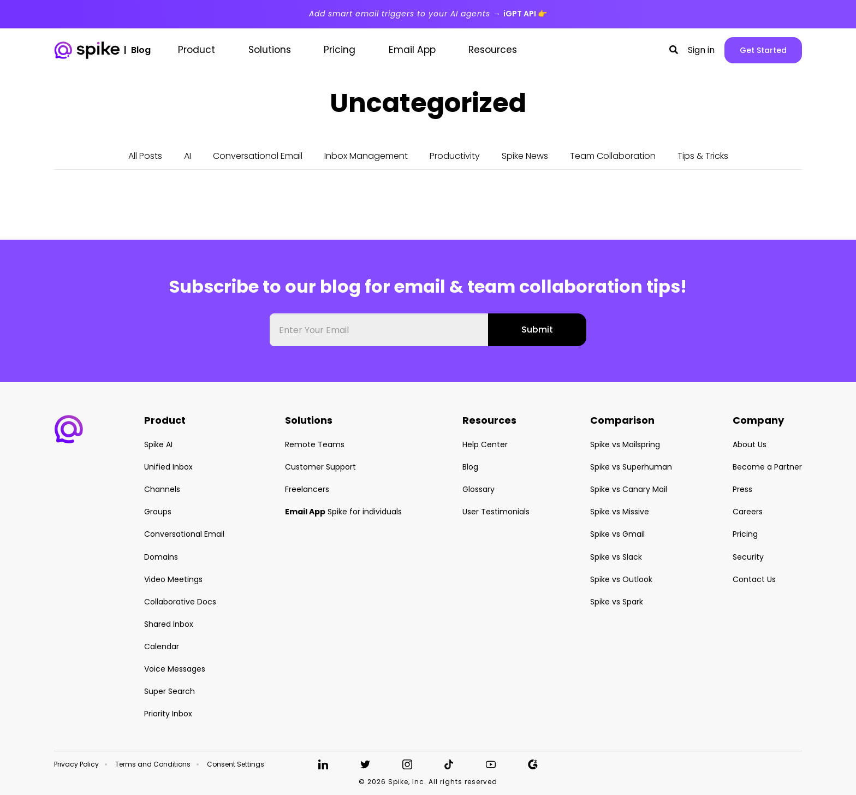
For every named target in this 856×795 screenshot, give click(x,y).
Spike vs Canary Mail (628, 489)
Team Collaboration (613, 156)
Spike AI (158, 444)
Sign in (701, 50)
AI (187, 156)
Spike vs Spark (616, 601)
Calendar (161, 646)
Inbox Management (366, 156)
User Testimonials (496, 511)
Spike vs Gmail (617, 534)
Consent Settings (235, 764)
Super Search (169, 691)
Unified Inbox (168, 466)
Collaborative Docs (180, 601)
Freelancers (307, 489)
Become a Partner (767, 466)
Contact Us (754, 579)
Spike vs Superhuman (631, 466)
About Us (749, 444)
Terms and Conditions (153, 764)
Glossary (478, 489)
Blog (470, 466)
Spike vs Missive (619, 511)
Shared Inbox (168, 624)
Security (748, 556)
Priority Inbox (168, 713)
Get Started (763, 50)
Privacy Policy (76, 764)
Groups (157, 511)
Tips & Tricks (702, 156)
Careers (748, 511)
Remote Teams (314, 444)
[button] (673, 50)
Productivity (455, 156)
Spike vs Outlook (621, 579)
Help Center (485, 444)
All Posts (145, 156)
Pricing (745, 534)
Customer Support (320, 466)
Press (742, 489)
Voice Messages (174, 668)
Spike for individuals (343, 511)
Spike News (525, 156)
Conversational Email (257, 156)
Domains (161, 556)
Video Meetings (173, 579)
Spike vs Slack (616, 556)
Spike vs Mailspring (625, 444)
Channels (162, 489)
